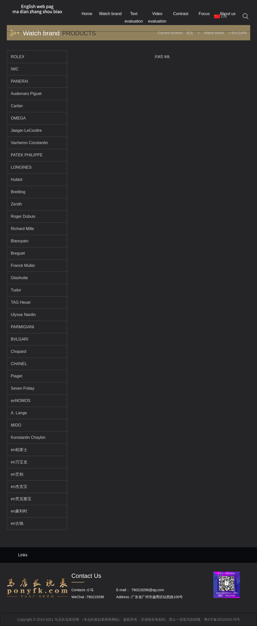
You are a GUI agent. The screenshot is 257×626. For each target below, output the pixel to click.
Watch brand (214, 33)
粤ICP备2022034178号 (222, 619)
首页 (189, 33)
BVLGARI (239, 33)
